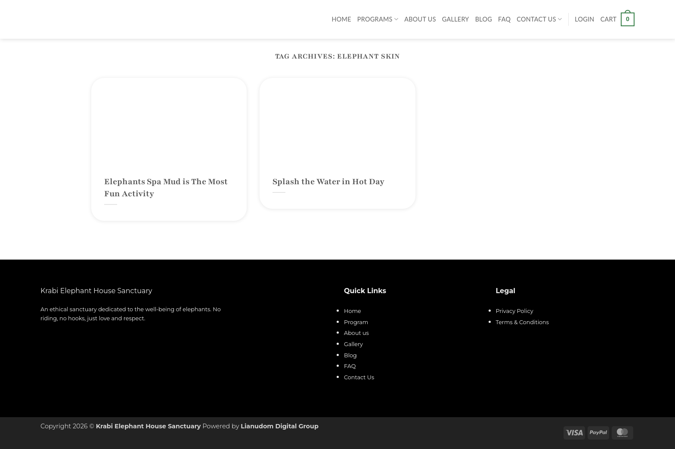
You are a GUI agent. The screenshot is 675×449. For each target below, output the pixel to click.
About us (356, 333)
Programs (377, 19)
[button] (584, 19)
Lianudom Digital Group (280, 426)
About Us (420, 19)
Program (356, 322)
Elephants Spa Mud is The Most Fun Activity (166, 187)
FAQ (504, 19)
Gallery (455, 19)
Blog (483, 19)
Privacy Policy (514, 311)
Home (341, 19)
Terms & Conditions (522, 322)
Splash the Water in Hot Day (328, 181)
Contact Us (539, 19)
